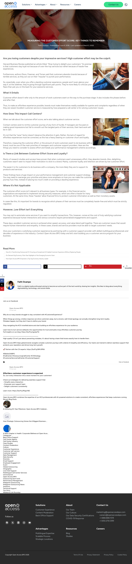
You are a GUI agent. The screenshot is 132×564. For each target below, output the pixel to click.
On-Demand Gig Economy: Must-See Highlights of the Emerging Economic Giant (30, 255)
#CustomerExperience (53, 315)
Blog (68, 533)
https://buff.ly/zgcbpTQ (30, 332)
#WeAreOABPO (9, 354)
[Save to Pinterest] (103, 267)
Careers (77, 4)
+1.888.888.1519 (107, 518)
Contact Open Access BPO (48, 233)
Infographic (7, 469)
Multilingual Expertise (45, 533)
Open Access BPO (16, 308)
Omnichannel (8, 475)
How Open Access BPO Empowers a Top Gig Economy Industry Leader (27, 259)
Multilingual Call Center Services (15, 473)
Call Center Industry (10, 441)
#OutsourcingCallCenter (21, 356)
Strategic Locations (44, 539)
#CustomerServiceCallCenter (14, 358)
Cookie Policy (122, 555)
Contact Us (113, 4)
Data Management (10, 455)
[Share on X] (62, 267)
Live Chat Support (9, 471)
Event (5, 465)
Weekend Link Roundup (11, 492)
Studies (69, 536)
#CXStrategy (35, 356)
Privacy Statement (93, 555)
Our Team (70, 510)
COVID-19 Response (75, 518)
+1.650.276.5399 (107, 521)
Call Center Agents (10, 439)
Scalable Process (43, 536)
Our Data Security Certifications (80, 515)
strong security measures (50, 193)
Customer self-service (11, 451)
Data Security (8, 457)
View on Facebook (123, 362)
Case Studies (8, 443)
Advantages (40, 4)
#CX (19, 325)
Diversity (6, 459)
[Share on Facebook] (22, 267)
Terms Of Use (78, 555)
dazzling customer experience (48, 82)
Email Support (8, 461)
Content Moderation (10, 445)
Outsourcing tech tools (11, 479)
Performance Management (13, 481)
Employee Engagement (11, 463)
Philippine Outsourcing (11, 483)
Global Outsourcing (10, 467)
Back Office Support (10, 437)
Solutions (26, 4)
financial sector (78, 191)
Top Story (6, 490)
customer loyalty (76, 161)
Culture (6, 447)
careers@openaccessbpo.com (113, 515)
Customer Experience (11, 449)
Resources (64, 4)
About (53, 4)
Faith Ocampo (43, 45)
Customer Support (10, 453)
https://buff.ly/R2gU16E (21, 391)
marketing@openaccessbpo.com (110, 512)
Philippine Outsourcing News (13, 484)
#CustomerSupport (32, 358)
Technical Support (9, 488)
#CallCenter (7, 356)
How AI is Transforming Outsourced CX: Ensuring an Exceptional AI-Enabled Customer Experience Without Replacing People (43, 252)
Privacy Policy (108, 555)
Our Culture (71, 512)
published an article (33, 64)
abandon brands (99, 159)
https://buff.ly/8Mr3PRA (36, 349)
